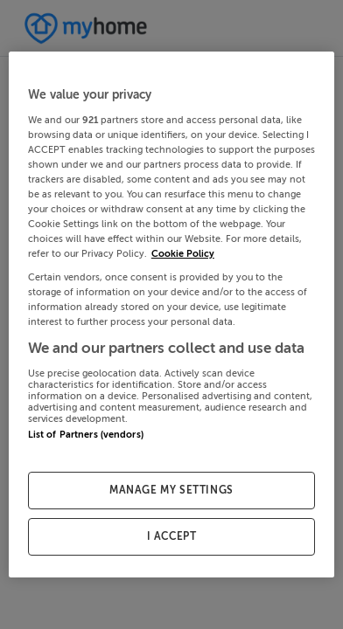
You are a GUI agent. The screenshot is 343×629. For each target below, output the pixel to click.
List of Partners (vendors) (86, 434)
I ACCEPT (172, 536)
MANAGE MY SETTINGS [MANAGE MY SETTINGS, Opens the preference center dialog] (171, 490)
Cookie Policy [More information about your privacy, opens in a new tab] (182, 253)
